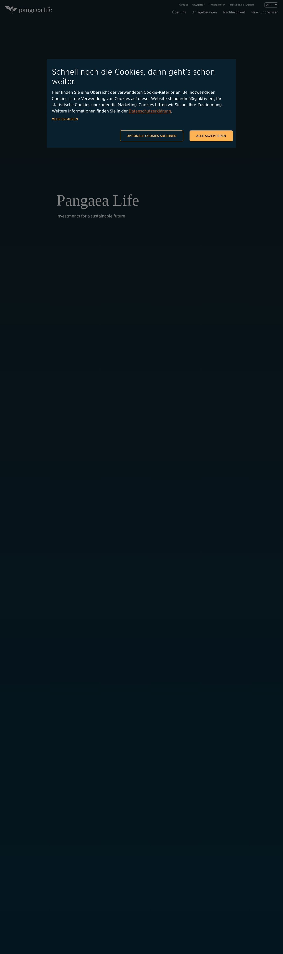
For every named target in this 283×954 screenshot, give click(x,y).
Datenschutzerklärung (150, 111)
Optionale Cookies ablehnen (152, 136)
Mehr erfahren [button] (65, 119)
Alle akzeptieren (211, 136)
